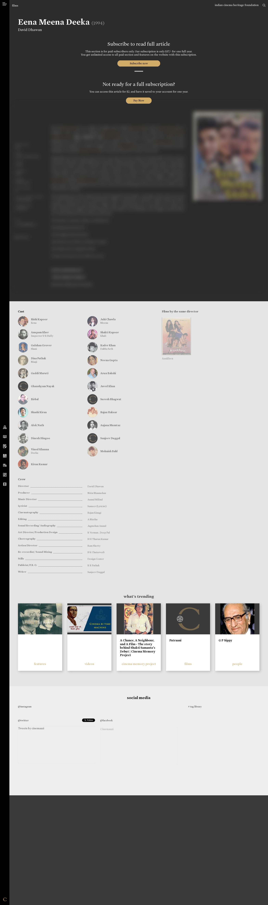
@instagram (24, 706)
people (237, 664)
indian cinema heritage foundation (237, 5)
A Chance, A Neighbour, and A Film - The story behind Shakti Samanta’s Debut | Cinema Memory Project (137, 647)
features (40, 664)
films (15, 5)
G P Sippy (225, 640)
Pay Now (138, 100)
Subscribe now (139, 63)
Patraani (175, 640)
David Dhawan (30, 30)
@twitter (23, 720)
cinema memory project (139, 664)
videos (89, 664)
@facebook (106, 720)
